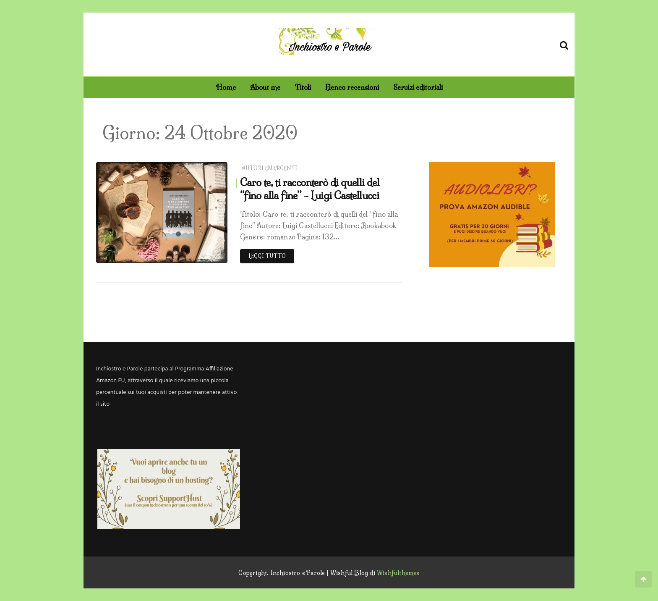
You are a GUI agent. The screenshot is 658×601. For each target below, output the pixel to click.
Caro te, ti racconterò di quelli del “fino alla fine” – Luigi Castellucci (309, 189)
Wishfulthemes (398, 573)
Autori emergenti (270, 168)
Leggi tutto (267, 256)
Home (226, 87)
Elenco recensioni (352, 87)
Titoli (303, 87)
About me (265, 87)
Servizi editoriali (418, 87)
